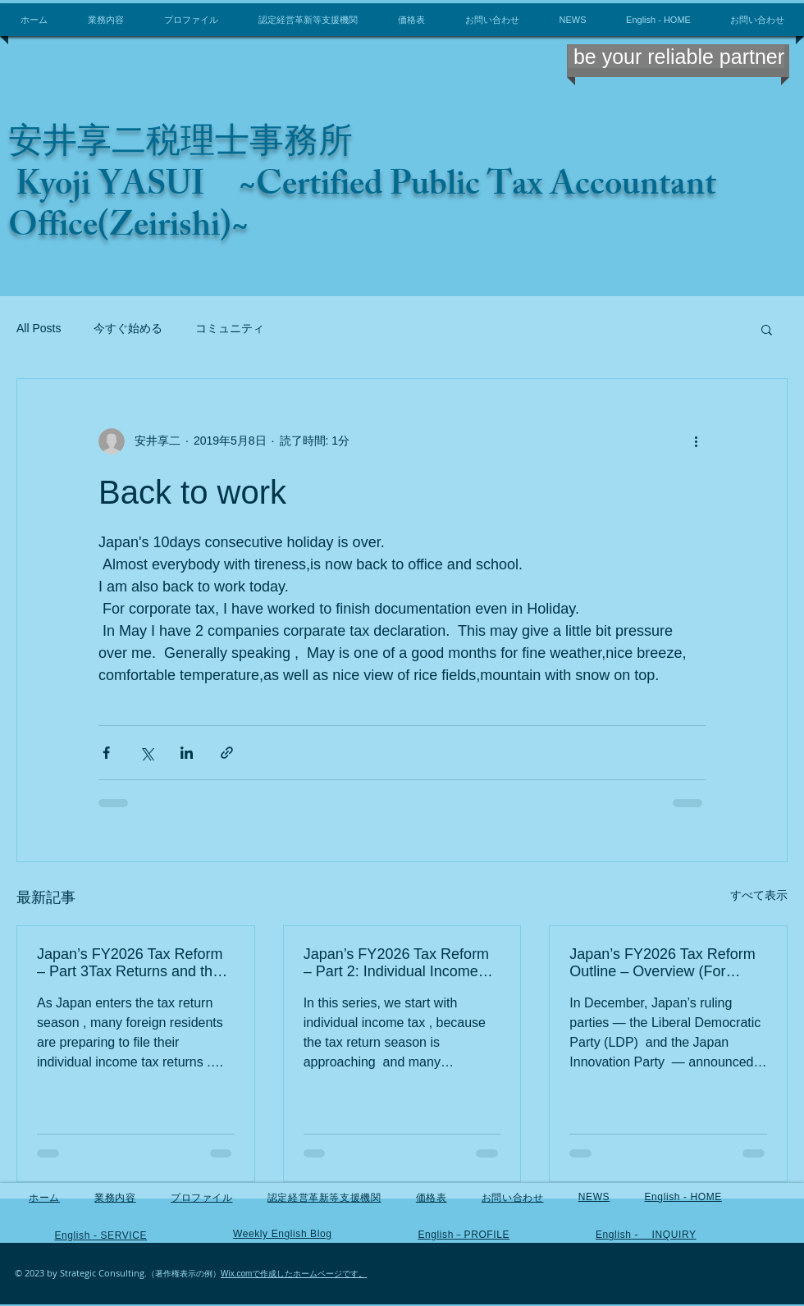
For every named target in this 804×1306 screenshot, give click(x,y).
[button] (766, 329)
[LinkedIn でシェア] (186, 752)
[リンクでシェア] (227, 752)
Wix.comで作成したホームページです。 (294, 1273)
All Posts (38, 328)
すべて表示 (759, 895)
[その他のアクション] (696, 441)
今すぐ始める (128, 328)
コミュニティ (229, 328)
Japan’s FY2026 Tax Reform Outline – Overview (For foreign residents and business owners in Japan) (662, 963)
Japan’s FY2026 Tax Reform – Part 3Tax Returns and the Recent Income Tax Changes (131, 963)
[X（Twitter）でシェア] (146, 752)
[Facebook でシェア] (106, 752)
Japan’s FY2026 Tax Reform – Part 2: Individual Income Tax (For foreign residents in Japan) (400, 963)
